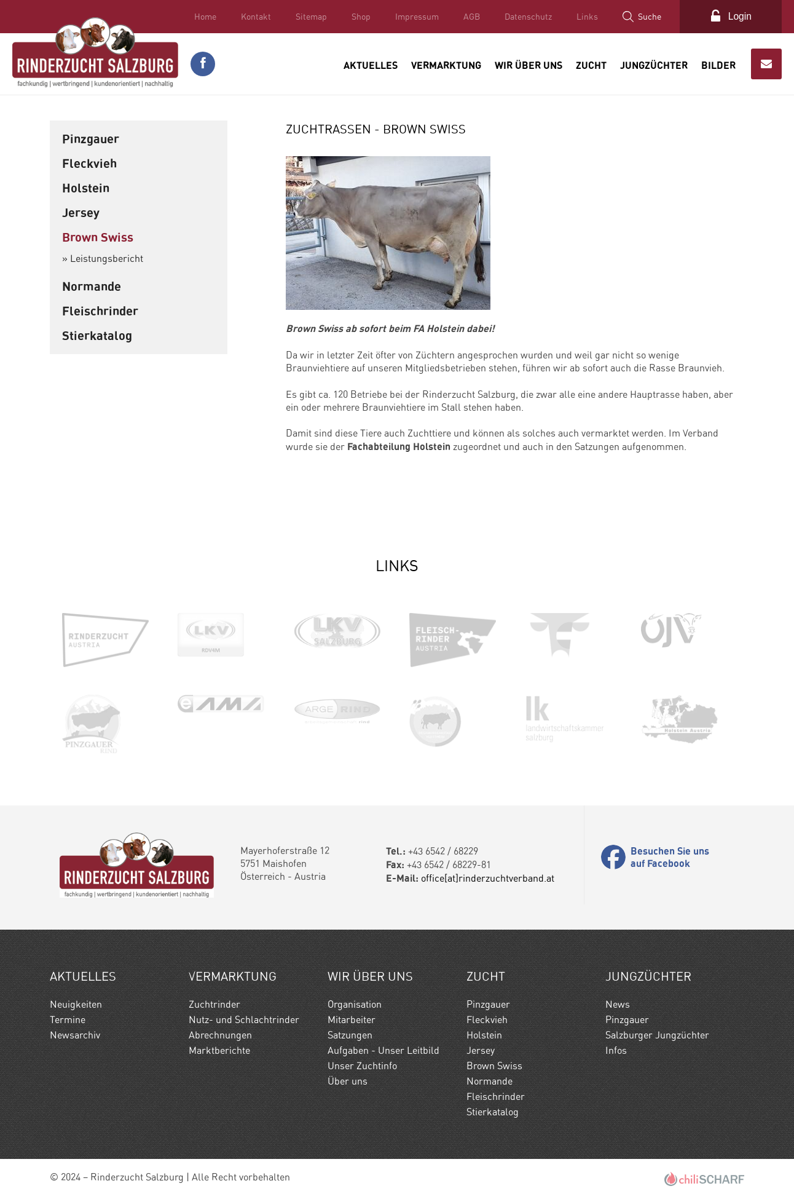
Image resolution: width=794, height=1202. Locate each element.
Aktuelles (371, 64)
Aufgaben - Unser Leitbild (383, 1050)
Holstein (85, 187)
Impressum (415, 17)
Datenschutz (526, 17)
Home (203, 17)
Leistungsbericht (106, 258)
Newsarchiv (75, 1034)
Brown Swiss (97, 236)
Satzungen (350, 1034)
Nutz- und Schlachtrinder (244, 1019)
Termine (67, 1019)
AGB (470, 17)
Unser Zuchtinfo (362, 1065)
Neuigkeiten (76, 1004)
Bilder (718, 64)
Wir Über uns (528, 64)
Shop (359, 17)
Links (585, 17)
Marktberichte (219, 1050)
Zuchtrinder (214, 1004)
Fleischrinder (100, 310)
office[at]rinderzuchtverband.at (487, 878)
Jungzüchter (654, 64)
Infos (616, 1050)
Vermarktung (446, 64)
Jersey (81, 211)
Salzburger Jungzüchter (657, 1034)
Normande (91, 285)
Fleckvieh (89, 162)
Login (739, 16)
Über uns (348, 1080)
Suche (647, 17)
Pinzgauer (90, 138)
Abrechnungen (220, 1034)
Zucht (591, 64)
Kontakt (254, 17)
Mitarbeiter (351, 1019)
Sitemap (309, 17)
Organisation (355, 1004)
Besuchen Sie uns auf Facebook (670, 857)
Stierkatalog (97, 334)
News (617, 1004)
